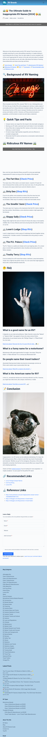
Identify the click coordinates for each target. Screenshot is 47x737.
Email (6, 526)
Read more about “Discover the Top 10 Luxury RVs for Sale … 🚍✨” (21, 344)
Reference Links (9, 69)
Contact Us (6, 729)
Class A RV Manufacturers (10, 578)
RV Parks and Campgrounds (10, 632)
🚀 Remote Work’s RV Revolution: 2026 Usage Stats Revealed (19, 689)
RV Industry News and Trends (11, 610)
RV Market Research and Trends (11, 628)
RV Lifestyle (21, 18)
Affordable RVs (7, 574)
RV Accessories (7, 600)
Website (6, 530)
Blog (4, 725)
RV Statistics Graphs (8, 646)
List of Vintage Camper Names (14, 480)
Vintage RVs (6, 660)
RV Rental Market (7, 634)
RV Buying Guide (7, 604)
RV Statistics (6, 642)
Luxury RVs (9, 484)
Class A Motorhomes (8, 576)
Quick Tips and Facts (20, 65)
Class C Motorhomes (8, 580)
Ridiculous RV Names (10, 67)
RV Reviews (6, 636)
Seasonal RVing (7, 656)
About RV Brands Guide (9, 727)
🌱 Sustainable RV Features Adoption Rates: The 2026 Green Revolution (22, 692)
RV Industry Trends (8, 614)
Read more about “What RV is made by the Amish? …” (17, 369)
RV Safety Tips (7, 638)
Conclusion (27, 67)
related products (16, 469)
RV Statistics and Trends (9, 644)
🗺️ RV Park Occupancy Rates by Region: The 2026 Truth (18, 685)
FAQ (20, 67)
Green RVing (6, 590)
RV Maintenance (7, 624)
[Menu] (43, 2)
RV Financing (6, 606)
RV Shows (5, 640)
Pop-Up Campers (7, 596)
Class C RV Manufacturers (10, 582)
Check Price (26, 179)
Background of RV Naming (36, 65)
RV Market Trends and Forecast (11, 630)
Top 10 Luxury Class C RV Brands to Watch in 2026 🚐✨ (18, 671)
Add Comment (8, 536)
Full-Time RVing (10, 482)
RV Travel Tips (6, 654)
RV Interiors (6, 618)
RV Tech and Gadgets (8, 648)
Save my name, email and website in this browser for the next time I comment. (22, 549)
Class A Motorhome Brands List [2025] (15, 704)
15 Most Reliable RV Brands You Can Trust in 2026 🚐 (17, 678)
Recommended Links (38, 67)
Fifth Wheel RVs (7, 586)
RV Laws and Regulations (9, 620)
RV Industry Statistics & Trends (11, 612)
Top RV (5, 731)
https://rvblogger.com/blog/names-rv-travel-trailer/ (19, 498)
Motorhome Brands (8, 702)
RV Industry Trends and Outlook (11, 616)
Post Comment (8, 554)
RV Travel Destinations (9, 652)
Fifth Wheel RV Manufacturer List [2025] (15, 712)
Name (6, 521)
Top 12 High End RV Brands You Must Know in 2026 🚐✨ (18, 674)
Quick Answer (8, 65)
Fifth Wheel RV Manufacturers (11, 584)
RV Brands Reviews (8, 602)
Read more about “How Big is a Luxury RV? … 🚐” (16, 384)
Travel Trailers (6, 658)
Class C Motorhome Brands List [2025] (15, 708)
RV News (5, 723)
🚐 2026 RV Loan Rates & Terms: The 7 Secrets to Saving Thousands (21, 682)
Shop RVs (22, 191)
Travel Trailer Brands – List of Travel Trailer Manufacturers (20, 714)
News (4, 594)
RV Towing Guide (7, 650)
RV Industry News (7, 608)
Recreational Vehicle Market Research (13, 598)
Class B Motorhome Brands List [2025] (15, 706)
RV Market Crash (7, 626)
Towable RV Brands (8, 710)
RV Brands (12, 3)
